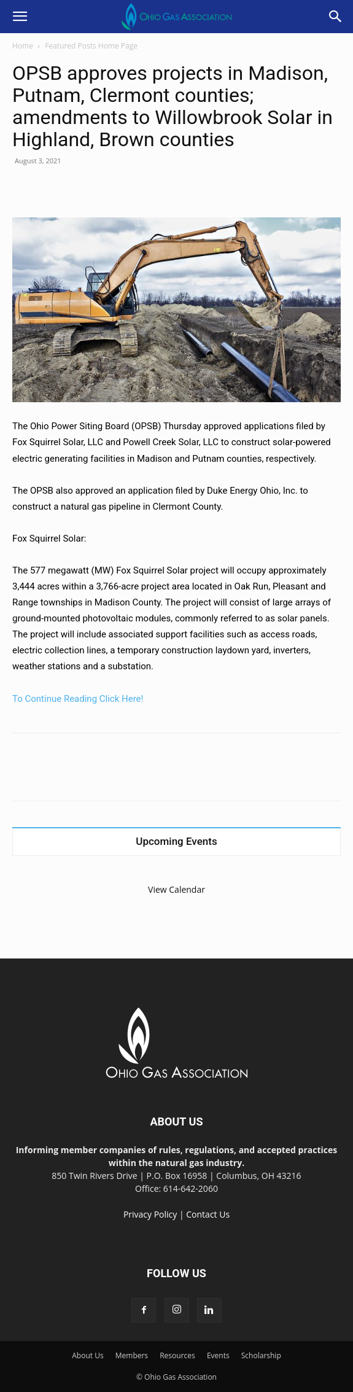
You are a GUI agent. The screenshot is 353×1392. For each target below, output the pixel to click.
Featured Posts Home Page (91, 46)
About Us (87, 1355)
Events (218, 1355)
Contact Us (208, 1214)
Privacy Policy (150, 1214)
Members (131, 1355)
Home (22, 46)
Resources (177, 1355)
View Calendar (176, 889)
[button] (19, 16)
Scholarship (261, 1355)
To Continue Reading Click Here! (77, 698)
